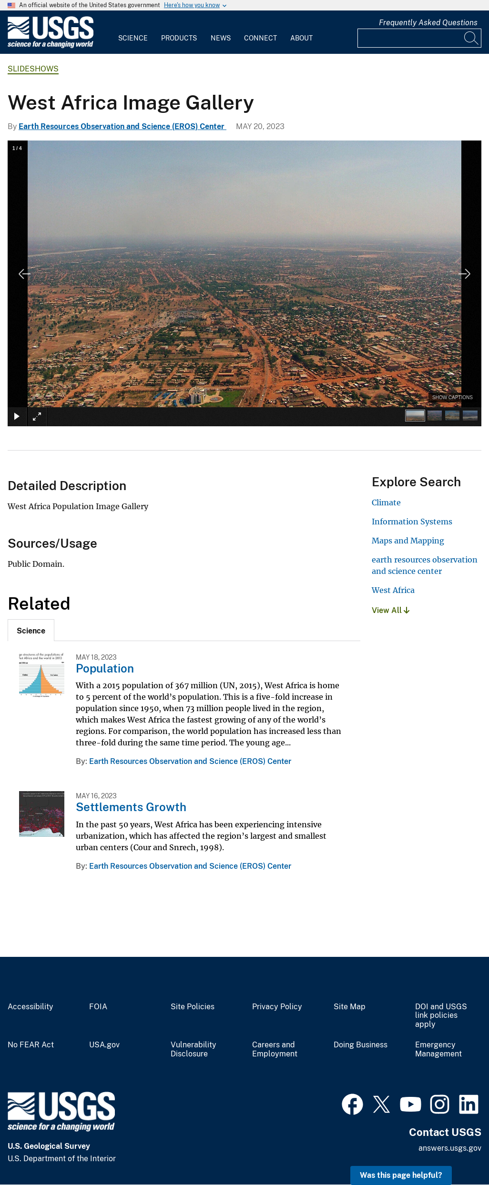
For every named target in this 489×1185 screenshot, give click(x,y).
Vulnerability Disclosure (193, 1049)
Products (179, 38)
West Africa (393, 590)
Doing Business (360, 1045)
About (301, 38)
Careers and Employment (274, 1049)
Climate (386, 502)
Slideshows (33, 68)
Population (105, 668)
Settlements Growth (131, 806)
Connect (260, 38)
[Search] (471, 38)
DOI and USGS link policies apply (441, 1016)
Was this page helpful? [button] (401, 1175)
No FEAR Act (31, 1045)
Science (133, 38)
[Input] (419, 38)
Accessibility (30, 1007)
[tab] (31, 630)
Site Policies (192, 1007)
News (221, 38)
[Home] (50, 45)
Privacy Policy (277, 1007)
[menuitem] (133, 32)
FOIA (98, 1007)
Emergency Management (438, 1049)
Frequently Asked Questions (428, 22)
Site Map (350, 1007)
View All (390, 610)
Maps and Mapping (408, 540)
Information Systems (412, 521)
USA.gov (104, 1045)
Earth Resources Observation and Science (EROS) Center (122, 126)
